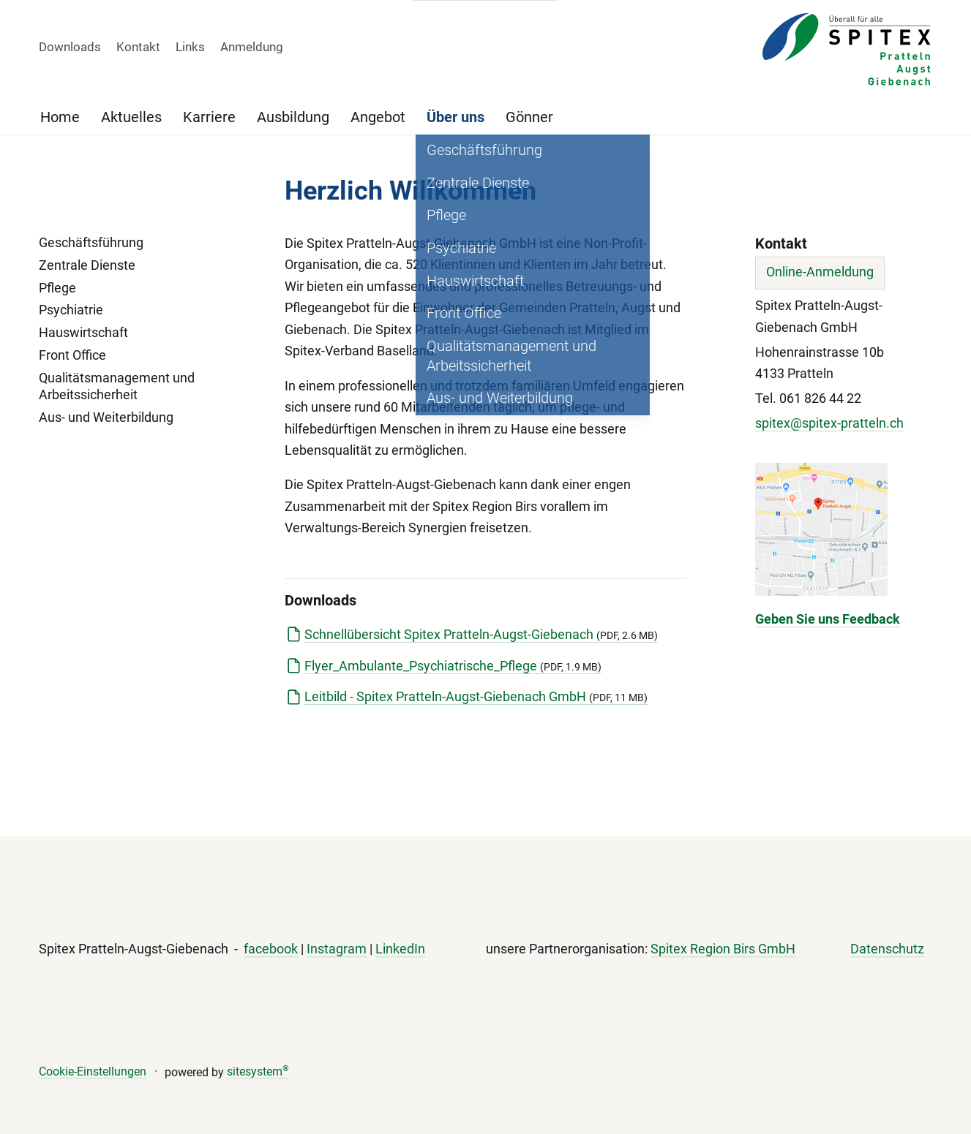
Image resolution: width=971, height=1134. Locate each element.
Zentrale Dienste (87, 265)
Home (60, 117)
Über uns (455, 117)
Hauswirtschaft (83, 332)
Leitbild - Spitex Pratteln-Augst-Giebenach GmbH (476, 696)
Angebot (377, 117)
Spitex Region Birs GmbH (723, 949)
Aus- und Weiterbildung (106, 417)
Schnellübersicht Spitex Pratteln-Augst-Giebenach (481, 634)
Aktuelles (131, 117)
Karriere (209, 117)
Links (190, 46)
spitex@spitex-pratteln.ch (829, 423)
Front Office (72, 355)
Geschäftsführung (91, 242)
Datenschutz (887, 949)
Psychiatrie (71, 310)
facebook (271, 949)
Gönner (529, 117)
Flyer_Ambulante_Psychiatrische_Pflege (452, 666)
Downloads (70, 46)
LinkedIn (400, 949)
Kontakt (138, 46)
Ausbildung (293, 117)
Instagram (337, 949)
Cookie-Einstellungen (92, 1071)
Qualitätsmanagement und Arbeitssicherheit (117, 387)
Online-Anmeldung (820, 272)
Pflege (57, 288)
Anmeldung (251, 46)
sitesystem (258, 1071)
